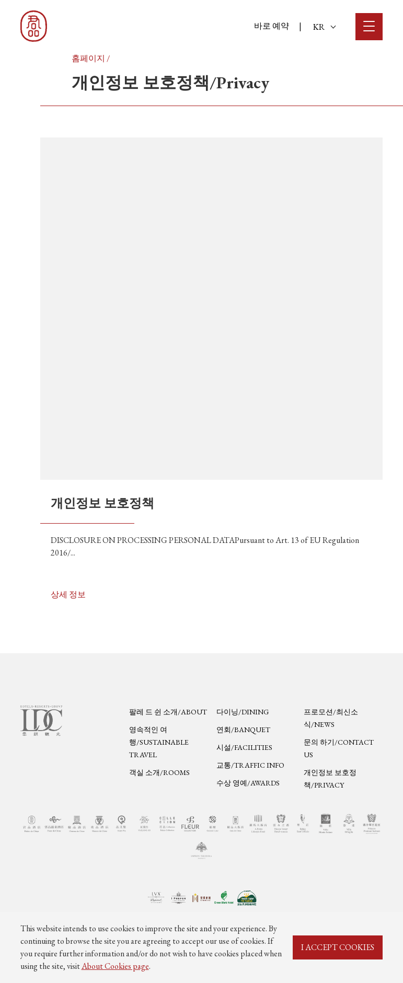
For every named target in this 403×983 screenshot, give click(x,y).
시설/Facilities (244, 747)
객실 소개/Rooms (159, 772)
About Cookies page (115, 966)
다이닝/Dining (242, 711)
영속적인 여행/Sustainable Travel (159, 742)
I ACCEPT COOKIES (337, 947)
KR (324, 26)
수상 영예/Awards (248, 783)
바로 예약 (271, 25)
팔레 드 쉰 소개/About (168, 711)
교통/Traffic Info (250, 765)
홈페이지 (88, 58)
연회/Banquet (243, 729)
